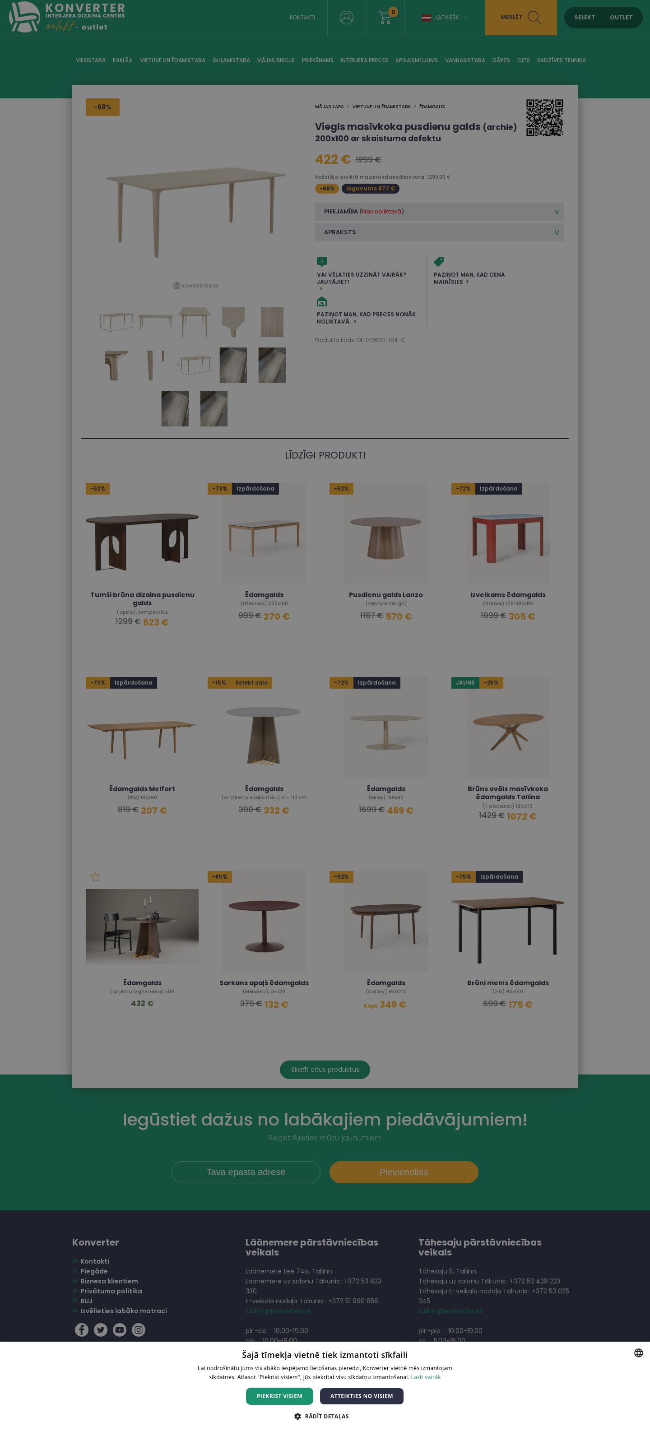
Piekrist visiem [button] (279, 1396)
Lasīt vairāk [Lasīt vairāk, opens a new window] (426, 1377)
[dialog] (325, 715)
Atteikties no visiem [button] (361, 1396)
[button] (324, 1416)
